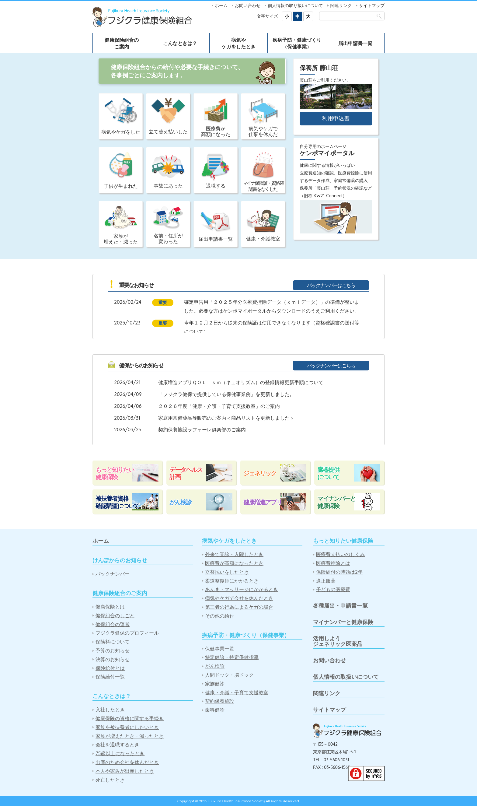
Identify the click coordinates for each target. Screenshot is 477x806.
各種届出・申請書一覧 (340, 605)
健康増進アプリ (262, 502)
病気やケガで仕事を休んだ (263, 117)
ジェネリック (259, 473)
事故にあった (168, 172)
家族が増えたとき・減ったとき (130, 736)
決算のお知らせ (113, 659)
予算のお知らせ (113, 651)
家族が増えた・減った (121, 225)
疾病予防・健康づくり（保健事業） (297, 43)
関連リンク (341, 5)
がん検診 (180, 502)
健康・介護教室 (263, 225)
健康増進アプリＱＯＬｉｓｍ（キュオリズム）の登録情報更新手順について (240, 382)
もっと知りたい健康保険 (115, 473)
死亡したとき (110, 780)
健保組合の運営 (113, 624)
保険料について (113, 642)
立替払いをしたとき (227, 572)
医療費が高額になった (215, 117)
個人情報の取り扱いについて (295, 5)
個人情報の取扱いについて (346, 676)
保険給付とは (110, 668)
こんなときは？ (180, 43)
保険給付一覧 (110, 677)
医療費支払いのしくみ (340, 554)
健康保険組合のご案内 (122, 43)
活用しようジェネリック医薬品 (337, 641)
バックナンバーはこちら (331, 285)
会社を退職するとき (117, 745)
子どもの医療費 (333, 589)
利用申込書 (336, 118)
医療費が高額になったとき (234, 563)
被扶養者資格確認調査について (117, 502)
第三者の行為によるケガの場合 (239, 607)
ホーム (221, 5)
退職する (215, 171)
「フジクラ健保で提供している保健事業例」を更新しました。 (226, 394)
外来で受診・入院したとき (234, 554)
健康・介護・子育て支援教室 (236, 693)
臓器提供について (328, 473)
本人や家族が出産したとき (125, 771)
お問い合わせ (247, 5)
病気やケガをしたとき (238, 43)
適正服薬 (326, 581)
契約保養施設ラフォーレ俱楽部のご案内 (202, 429)
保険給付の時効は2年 (339, 572)
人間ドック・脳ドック (229, 675)
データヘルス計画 (185, 473)
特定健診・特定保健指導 (232, 657)
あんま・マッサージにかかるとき (241, 589)
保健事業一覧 (219, 649)
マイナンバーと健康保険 (336, 502)
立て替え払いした (168, 116)
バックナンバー (113, 574)
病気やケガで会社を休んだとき (239, 598)
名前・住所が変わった (168, 225)
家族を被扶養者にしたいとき (127, 727)
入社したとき (110, 710)
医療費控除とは (333, 563)
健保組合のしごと (115, 616)
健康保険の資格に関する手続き (130, 718)
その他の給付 (219, 616)
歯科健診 (215, 710)
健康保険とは (110, 607)
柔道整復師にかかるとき (232, 581)
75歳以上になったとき (120, 753)
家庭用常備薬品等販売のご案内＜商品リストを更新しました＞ (226, 418)
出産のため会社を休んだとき (127, 762)
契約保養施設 (219, 701)
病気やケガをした (120, 116)
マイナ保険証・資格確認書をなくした (263, 172)
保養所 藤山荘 (319, 68)
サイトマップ (372, 5)
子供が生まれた (121, 170)
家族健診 (215, 684)
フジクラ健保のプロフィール (127, 633)
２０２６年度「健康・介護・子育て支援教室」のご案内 (219, 406)
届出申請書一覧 (355, 43)
